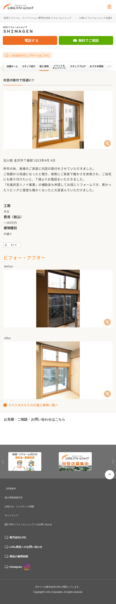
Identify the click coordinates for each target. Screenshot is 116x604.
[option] (32, 461)
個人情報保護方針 (14, 497)
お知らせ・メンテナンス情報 (19, 506)
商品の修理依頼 (19, 556)
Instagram (20, 566)
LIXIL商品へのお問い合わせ (26, 546)
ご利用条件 (10, 488)
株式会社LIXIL (18, 537)
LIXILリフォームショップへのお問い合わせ (30, 524)
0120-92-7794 (28, 431)
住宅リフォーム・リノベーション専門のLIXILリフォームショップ (38, 18)
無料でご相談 (88, 40)
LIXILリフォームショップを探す (95, 18)
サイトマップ (11, 515)
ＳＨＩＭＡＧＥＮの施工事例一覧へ (33, 405)
